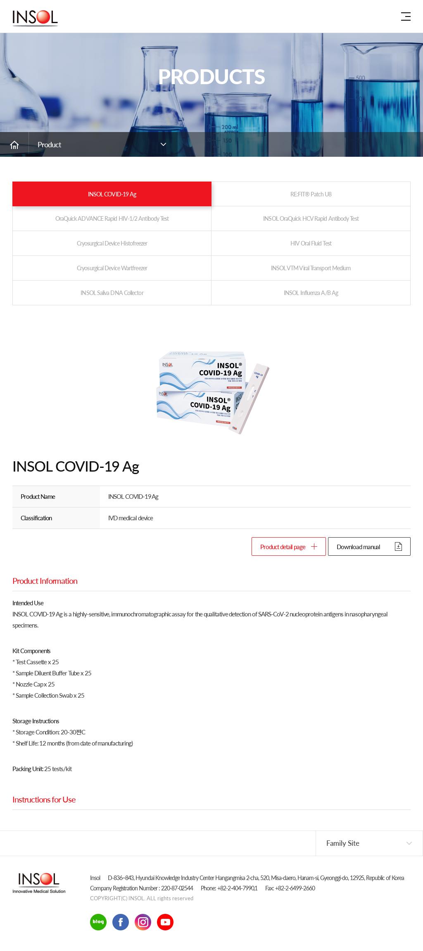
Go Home (14, 144)
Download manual (358, 546)
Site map (406, 16)
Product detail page (282, 546)
